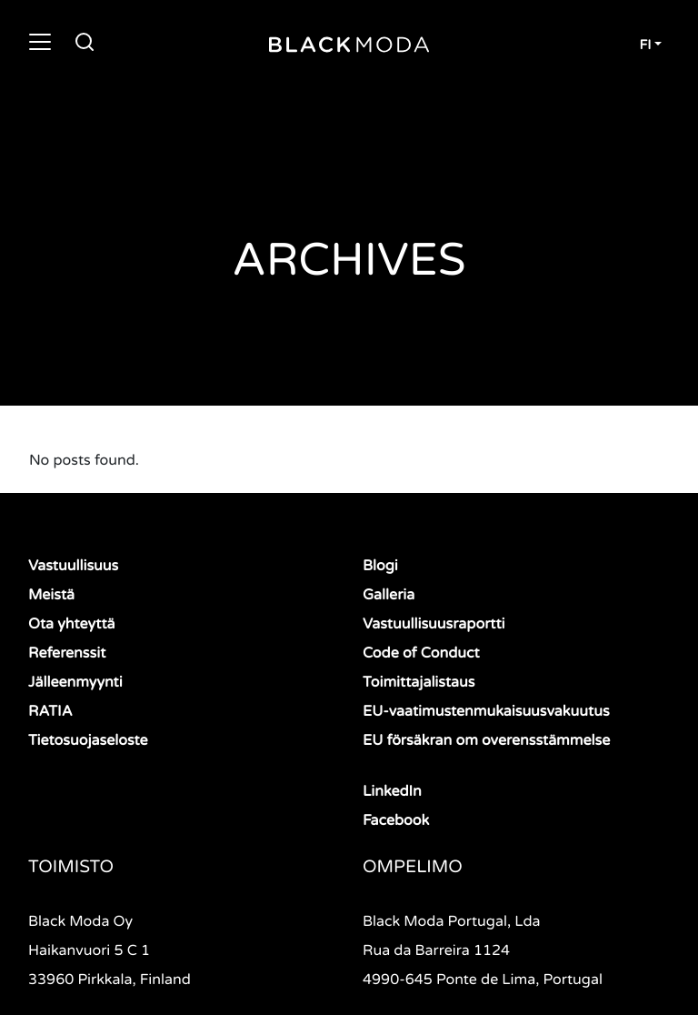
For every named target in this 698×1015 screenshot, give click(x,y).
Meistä (51, 595)
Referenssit (66, 653)
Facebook (396, 820)
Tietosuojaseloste (88, 740)
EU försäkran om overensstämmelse (486, 740)
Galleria (388, 595)
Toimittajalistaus (418, 682)
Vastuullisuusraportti (434, 624)
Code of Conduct (421, 653)
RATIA (50, 711)
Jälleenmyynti (75, 682)
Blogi (380, 566)
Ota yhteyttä (71, 624)
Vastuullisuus (73, 566)
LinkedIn (392, 791)
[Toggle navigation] (40, 42)
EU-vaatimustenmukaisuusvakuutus (486, 711)
